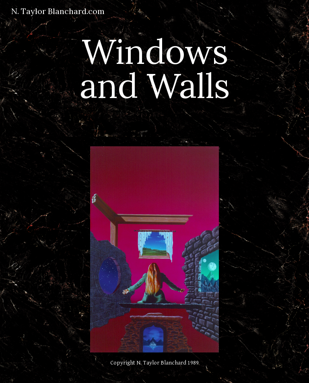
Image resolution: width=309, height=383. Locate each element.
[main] (154, 68)
